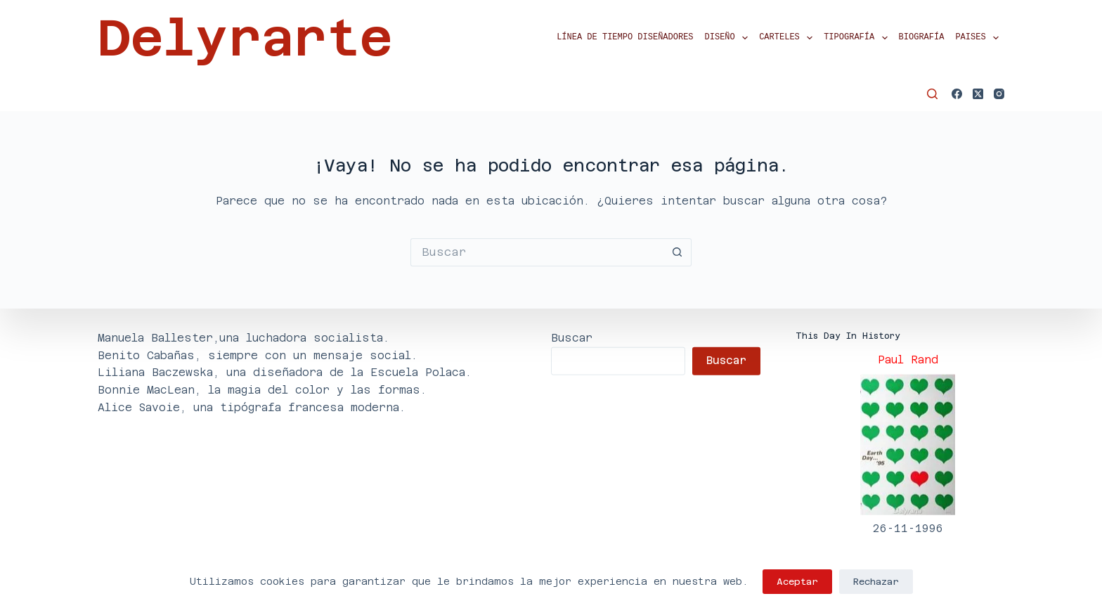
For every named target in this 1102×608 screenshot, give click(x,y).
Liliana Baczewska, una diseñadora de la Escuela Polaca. (285, 372)
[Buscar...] (536, 252)
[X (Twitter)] (978, 94)
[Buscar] (932, 94)
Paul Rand (908, 360)
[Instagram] (999, 94)
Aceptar (797, 581)
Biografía (922, 38)
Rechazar (876, 581)
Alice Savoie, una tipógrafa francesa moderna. (252, 407)
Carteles (788, 38)
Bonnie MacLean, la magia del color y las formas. (262, 390)
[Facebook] (957, 94)
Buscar (571, 337)
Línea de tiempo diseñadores (625, 38)
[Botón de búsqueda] (677, 252)
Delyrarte (245, 37)
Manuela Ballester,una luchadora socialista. (243, 337)
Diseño (729, 38)
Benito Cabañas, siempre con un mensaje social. (257, 355)
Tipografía (858, 38)
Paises (979, 38)
